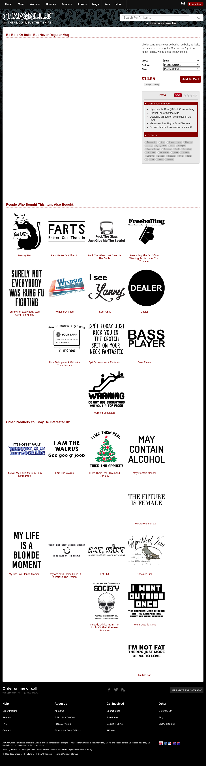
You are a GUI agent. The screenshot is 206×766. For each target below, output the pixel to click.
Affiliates (111, 730)
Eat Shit (104, 574)
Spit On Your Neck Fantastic (104, 362)
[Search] (155, 17)
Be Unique (151, 153)
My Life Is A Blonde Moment (24, 574)
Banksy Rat (24, 255)
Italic (189, 156)
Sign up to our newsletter (187, 690)
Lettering (150, 156)
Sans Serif (187, 149)
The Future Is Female (144, 523)
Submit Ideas (113, 711)
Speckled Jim (144, 574)
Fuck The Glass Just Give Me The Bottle (104, 257)
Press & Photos (63, 724)
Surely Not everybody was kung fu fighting (25, 313)
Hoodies (51, 4)
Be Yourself (164, 153)
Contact (7, 730)
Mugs (95, 4)
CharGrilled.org (167, 724)
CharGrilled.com (45, 754)
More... (119, 4)
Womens (35, 4)
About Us (59, 711)
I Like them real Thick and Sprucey (104, 474)
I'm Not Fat (144, 675)
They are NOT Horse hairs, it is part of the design (64, 575)
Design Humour (175, 142)
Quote (175, 153)
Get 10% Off (165, 711)
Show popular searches (163, 23)
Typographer (161, 146)
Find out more (85, 750)
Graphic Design (153, 149)
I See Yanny (104, 311)
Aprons (82, 4)
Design (161, 156)
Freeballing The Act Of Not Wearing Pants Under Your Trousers (144, 258)
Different (185, 153)
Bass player (144, 362)
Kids (107, 4)
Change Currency (152, 85)
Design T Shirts (115, 724)
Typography (151, 142)
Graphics (167, 149)
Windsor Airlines (64, 311)
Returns (7, 717)
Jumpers (67, 4)
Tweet (162, 94)
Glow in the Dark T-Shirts (68, 730)
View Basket (197, 4)
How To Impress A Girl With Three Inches (64, 364)
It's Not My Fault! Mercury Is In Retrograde (24, 474)
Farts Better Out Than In (64, 255)
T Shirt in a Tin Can (65, 717)
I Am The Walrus (64, 473)
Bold (181, 156)
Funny (149, 146)
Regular (170, 159)
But (152, 159)
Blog (161, 717)
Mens (21, 4)
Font (172, 146)
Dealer (144, 311)
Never (160, 159)
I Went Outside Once (144, 624)
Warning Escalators (104, 412)
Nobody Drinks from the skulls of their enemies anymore (104, 627)
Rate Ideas (112, 717)
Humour (188, 142)
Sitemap (74, 754)
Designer (181, 146)
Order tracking (10, 711)
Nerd (162, 142)
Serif (177, 149)
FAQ (5, 724)
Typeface (171, 156)
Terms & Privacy (62, 754)
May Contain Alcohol (144, 473)
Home (8, 4)
